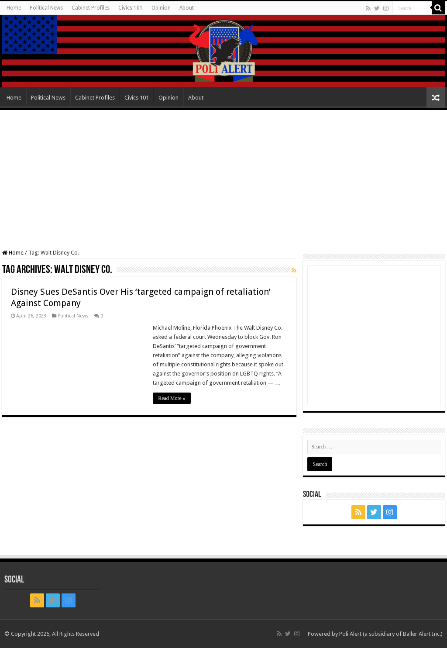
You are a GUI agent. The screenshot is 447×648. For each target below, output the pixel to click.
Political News (46, 8)
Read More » (172, 398)
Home (14, 8)
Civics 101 (130, 8)
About (186, 8)
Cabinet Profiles (91, 8)
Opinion (161, 8)
